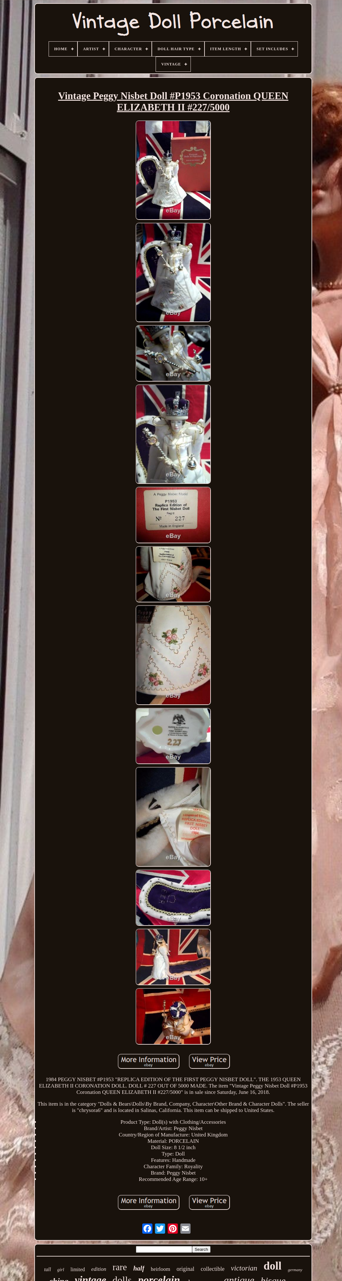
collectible (213, 1269)
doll (272, 1266)
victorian (244, 1268)
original (185, 1269)
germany (295, 1269)
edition (98, 1269)
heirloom (160, 1269)
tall (47, 1269)
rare (120, 1267)
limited (77, 1269)
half (138, 1268)
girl (60, 1269)
